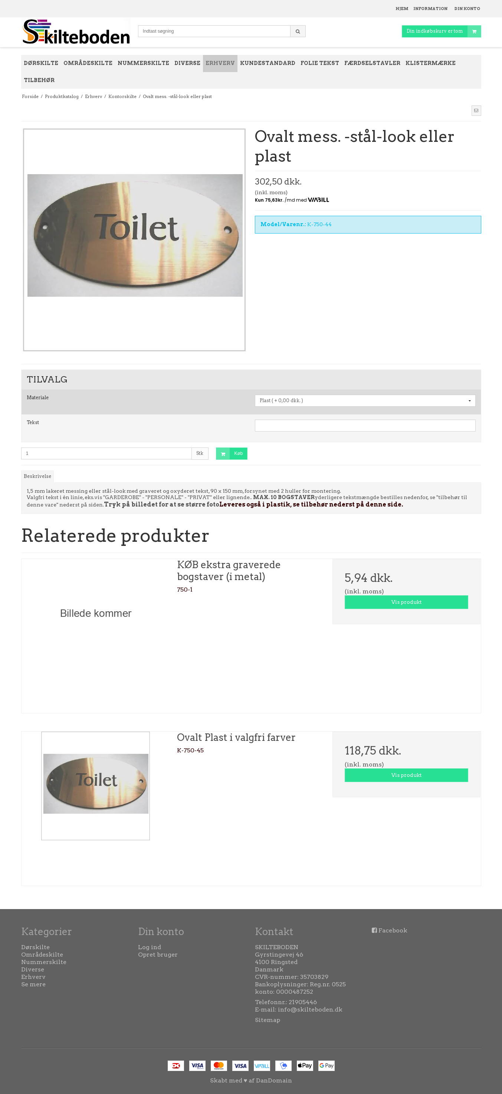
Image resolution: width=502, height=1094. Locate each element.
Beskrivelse (37, 476)
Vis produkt (406, 602)
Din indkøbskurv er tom (444, 31)
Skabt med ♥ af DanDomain (251, 1080)
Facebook (392, 930)
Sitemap (267, 1019)
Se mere (33, 984)
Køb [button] (229, 453)
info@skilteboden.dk (310, 1009)
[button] (476, 110)
